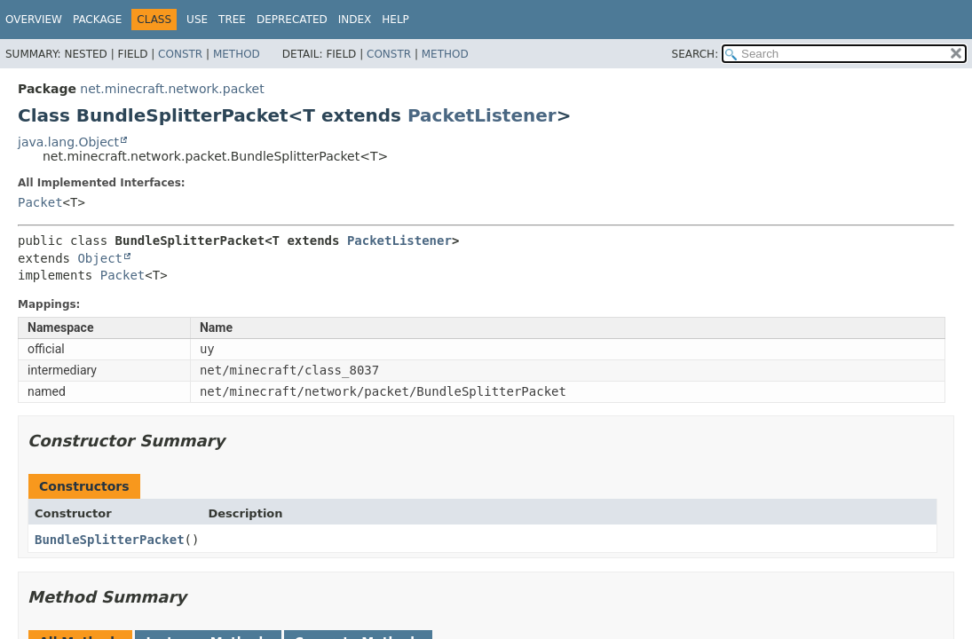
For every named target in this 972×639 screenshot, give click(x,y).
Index (355, 19)
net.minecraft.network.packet (172, 89)
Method (236, 54)
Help (395, 19)
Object (99, 258)
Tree (232, 19)
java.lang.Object (68, 142)
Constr (180, 54)
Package (97, 19)
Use (197, 19)
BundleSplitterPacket (110, 539)
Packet (40, 202)
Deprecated (292, 19)
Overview (33, 19)
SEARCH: (695, 54)
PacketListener (482, 115)
